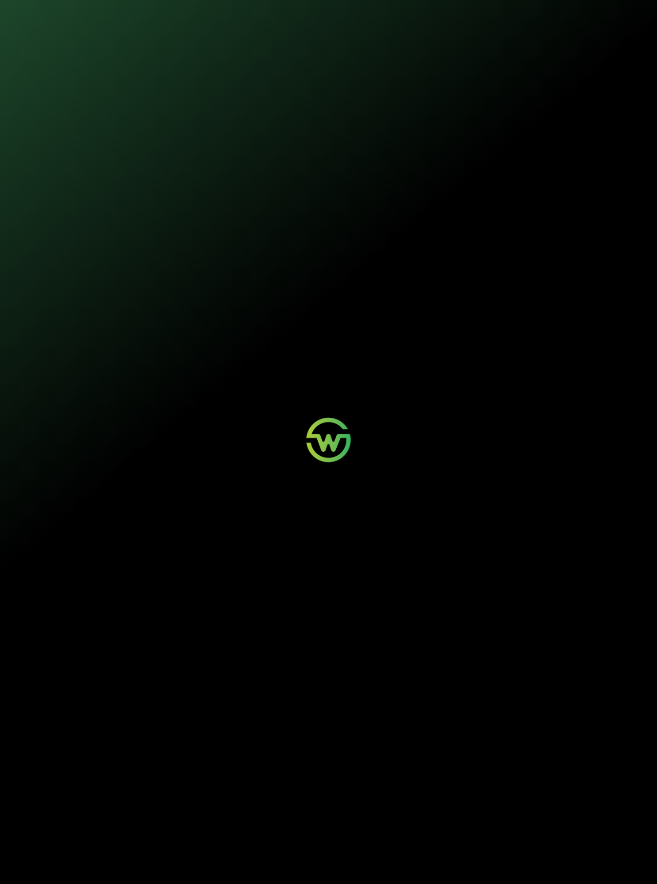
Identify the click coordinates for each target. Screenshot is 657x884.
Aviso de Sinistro (229, 815)
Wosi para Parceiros (304, 796)
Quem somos (340, 15)
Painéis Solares (155, 806)
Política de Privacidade (211, 864)
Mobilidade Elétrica (160, 796)
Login (216, 796)
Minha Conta (224, 806)
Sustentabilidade (286, 15)
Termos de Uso (253, 864)
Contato (290, 806)
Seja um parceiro (328, 717)
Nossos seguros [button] (224, 15)
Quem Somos (370, 796)
